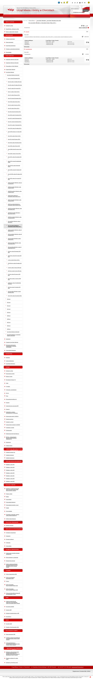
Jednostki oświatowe (10, 455)
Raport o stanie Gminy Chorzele (12, 31)
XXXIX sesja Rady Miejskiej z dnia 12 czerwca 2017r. (14, 217)
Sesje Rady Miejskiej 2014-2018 (13, 75)
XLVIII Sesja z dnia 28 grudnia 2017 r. (15, 264)
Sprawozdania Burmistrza (11, 350)
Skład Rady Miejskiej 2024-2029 (12, 59)
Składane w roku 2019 (10, 481)
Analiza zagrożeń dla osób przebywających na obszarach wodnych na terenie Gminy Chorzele (13, 602)
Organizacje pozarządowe (11, 532)
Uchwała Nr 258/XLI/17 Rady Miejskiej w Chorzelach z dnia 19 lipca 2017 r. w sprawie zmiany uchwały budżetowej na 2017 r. (48, 36)
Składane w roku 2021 (10, 475)
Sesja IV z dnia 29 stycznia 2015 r (14, 88)
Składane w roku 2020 (10, 478)
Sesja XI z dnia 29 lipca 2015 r (14, 108)
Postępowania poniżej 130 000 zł (12, 416)
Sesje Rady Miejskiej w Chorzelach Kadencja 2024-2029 (13, 335)
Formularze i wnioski (10, 427)
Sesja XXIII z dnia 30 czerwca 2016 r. (14, 150)
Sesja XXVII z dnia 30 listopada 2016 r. (14, 166)
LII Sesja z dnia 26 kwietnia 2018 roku (14, 252)
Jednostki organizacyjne (10, 452)
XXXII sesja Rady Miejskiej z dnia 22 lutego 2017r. (14, 187)
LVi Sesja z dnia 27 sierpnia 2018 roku (14, 288)
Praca (7, 395)
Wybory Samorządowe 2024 (11, 574)
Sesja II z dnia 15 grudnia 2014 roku (15, 81)
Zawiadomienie (28, 49)
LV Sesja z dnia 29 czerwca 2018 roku (14, 275)
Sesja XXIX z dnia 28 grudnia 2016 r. (14, 170)
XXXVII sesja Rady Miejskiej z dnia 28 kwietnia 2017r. (15, 209)
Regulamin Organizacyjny (11, 379)
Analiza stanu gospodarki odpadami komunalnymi (13, 554)
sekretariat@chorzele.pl (77, 667)
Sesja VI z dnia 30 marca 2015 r (14, 95)
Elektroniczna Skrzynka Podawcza (12, 433)
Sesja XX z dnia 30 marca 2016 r (14, 139)
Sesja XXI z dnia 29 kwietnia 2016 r (15, 142)
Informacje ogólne (9, 25)
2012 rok (8, 305)
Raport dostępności (9, 42)
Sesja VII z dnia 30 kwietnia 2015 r (14, 98)
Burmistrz (8, 357)
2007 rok (8, 322)
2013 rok (8, 302)
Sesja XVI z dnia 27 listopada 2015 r (15, 125)
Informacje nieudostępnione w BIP (12, 613)
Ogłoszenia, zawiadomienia (11, 389)
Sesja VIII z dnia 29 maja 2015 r (14, 101)
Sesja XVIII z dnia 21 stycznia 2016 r (14, 132)
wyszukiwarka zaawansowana (79, 12)
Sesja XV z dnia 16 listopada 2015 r (14, 121)
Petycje (7, 393)
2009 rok (8, 315)
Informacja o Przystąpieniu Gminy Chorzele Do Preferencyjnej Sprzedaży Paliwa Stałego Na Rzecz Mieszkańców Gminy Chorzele (13, 653)
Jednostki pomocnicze (10, 457)
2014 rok (8, 299)
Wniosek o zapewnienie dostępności (13, 48)
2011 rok (8, 309)
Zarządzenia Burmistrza (10, 363)
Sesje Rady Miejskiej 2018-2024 (13, 331)
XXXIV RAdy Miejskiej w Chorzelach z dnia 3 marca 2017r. (14, 196)
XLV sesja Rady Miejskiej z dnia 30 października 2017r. (14, 248)
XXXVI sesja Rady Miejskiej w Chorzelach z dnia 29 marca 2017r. (14, 205)
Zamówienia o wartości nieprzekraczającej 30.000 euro (12, 412)
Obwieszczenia (9, 430)
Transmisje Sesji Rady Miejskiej (12, 342)
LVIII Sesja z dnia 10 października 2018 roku (14, 283)
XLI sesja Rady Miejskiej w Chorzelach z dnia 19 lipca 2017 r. (14, 226)
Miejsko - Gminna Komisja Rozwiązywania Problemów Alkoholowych (11, 438)
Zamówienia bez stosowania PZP (12, 405)
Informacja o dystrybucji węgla (12, 662)
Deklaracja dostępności (10, 38)
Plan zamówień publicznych (11, 399)
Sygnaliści (8, 386)
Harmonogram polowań (10, 560)
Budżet (7, 496)
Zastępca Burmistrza (10, 360)
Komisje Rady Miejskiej (10, 69)
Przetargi (7, 402)
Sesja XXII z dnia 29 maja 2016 (14, 145)
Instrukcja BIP (9, 609)
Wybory (7, 581)
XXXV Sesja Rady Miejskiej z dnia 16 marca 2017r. (14, 200)
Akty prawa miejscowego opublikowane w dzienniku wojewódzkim (11, 346)
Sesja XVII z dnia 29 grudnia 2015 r (15, 128)
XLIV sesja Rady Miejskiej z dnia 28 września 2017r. (15, 235)
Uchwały (27, 31)
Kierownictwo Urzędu (10, 373)
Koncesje (8, 409)
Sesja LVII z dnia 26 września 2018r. (15, 295)
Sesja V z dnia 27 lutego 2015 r (14, 91)
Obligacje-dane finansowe (11, 518)
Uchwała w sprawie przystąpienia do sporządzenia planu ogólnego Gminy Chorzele (13, 638)
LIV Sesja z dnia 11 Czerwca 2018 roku (14, 279)
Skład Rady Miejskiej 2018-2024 (12, 62)
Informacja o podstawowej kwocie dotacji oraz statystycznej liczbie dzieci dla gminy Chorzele (12, 489)
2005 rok (8, 325)
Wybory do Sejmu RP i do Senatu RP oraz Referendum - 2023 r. (13, 594)
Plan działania (8, 52)
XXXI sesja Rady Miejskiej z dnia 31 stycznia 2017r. (15, 183)
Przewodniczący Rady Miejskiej (12, 66)
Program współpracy (10, 539)
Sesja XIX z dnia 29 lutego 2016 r (14, 135)
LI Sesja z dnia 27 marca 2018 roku (14, 267)
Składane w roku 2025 (10, 464)
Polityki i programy (9, 525)
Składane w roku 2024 (10, 467)
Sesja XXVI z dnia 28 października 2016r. (14, 162)
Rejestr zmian (26, 46)
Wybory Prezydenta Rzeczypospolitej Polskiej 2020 (12, 589)
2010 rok (8, 312)
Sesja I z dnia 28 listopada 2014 (14, 78)
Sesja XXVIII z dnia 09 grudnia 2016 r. (15, 175)
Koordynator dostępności (10, 45)
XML (87, 31)
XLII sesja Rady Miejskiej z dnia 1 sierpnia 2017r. (14, 239)
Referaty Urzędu (9, 376)
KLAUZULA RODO (10, 606)
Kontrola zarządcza (9, 419)
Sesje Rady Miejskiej (10, 72)
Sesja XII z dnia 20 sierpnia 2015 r (14, 111)
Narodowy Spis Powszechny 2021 (12, 627)
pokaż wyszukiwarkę (83, 27)
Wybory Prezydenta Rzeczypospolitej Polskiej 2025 (12, 585)
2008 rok (8, 319)
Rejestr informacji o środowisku (12, 557)
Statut (7, 383)
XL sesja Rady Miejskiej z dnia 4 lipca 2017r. (14, 222)
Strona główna (32, 20)
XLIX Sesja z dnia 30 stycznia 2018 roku (14, 256)
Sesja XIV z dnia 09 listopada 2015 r (15, 118)
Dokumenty (8, 535)
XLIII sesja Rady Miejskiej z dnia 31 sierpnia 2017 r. (15, 230)
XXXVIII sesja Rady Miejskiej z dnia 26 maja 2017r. (14, 213)
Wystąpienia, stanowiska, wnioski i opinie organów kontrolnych (12, 515)
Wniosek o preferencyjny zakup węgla (12, 659)
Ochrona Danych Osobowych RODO (13, 424)
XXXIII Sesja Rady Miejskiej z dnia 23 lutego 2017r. (15, 192)
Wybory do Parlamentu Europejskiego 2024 (10, 578)
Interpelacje (8, 338)
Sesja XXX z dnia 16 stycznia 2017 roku (14, 179)
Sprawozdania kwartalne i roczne (12, 505)
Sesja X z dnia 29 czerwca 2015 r (14, 105)
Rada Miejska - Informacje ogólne (12, 28)
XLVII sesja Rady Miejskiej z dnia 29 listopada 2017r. (14, 243)
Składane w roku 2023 (10, 470)
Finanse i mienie (9, 493)
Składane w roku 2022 (10, 472)
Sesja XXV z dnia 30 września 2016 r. (14, 157)
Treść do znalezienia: (75, 8)
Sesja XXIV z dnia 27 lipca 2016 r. (14, 153)
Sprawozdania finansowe (10, 502)
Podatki (7, 507)
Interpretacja (8, 442)
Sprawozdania (8, 499)
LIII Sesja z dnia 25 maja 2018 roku (14, 270)
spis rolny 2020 (9, 623)
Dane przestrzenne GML (10, 634)
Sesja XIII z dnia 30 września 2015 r (15, 115)
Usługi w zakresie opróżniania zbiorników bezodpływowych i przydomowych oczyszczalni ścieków (12, 565)
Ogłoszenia (8, 542)
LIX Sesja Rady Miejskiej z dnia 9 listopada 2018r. (14, 292)
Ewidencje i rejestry (10, 421)
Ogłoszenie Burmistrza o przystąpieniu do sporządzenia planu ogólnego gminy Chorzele (13, 643)
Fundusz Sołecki (9, 445)
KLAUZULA (8, 616)
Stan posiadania (9, 511)
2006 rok (8, 329)
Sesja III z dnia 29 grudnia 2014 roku (15, 85)
